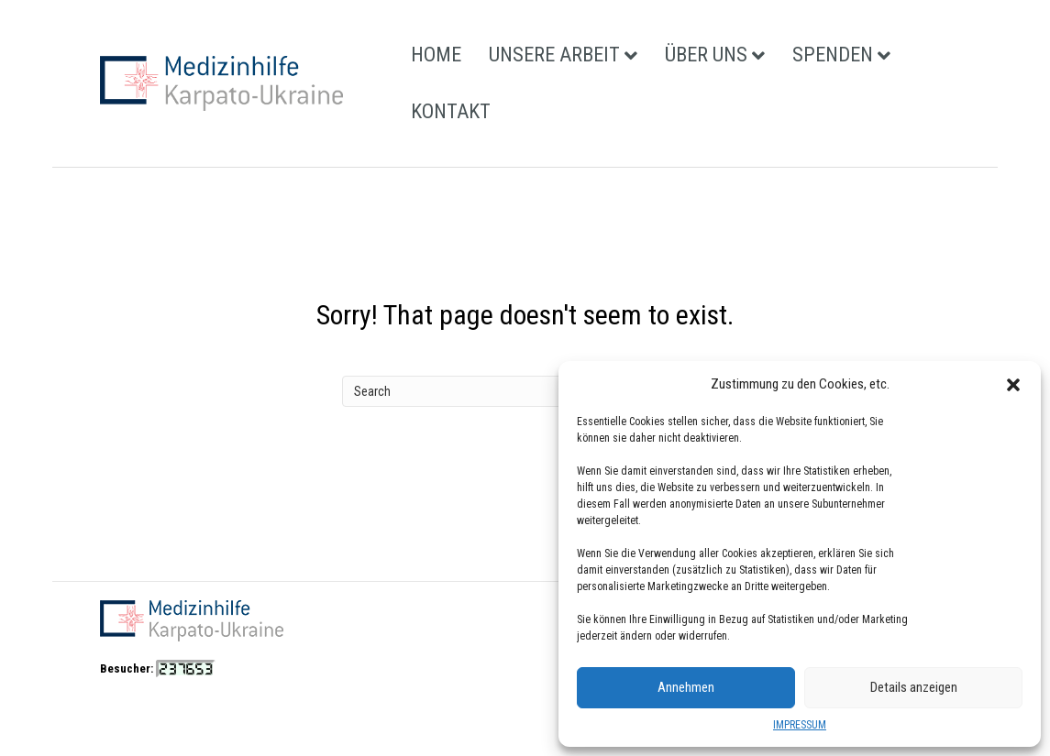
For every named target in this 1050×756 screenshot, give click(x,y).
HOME (436, 54)
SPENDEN (832, 54)
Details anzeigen (913, 687)
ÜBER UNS (706, 54)
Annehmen (686, 687)
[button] (1013, 385)
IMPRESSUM (799, 724)
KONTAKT (451, 111)
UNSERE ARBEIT (554, 54)
